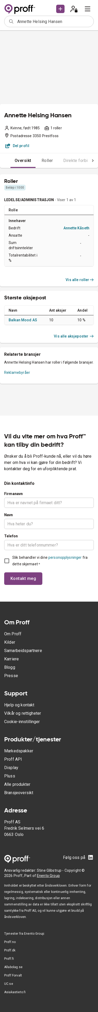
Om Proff (12, 633)
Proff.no (10, 942)
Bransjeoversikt (18, 792)
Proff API (13, 759)
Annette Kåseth (76, 228)
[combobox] (53, 21)
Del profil (17, 145)
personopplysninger (65, 557)
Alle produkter (17, 784)
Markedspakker (18, 750)
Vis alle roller (80, 280)
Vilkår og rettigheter (22, 713)
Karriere (11, 658)
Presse (11, 675)
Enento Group (48, 876)
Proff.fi (9, 959)
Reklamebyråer (17, 372)
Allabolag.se (13, 967)
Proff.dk (9, 950)
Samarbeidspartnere (23, 650)
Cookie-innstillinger (22, 721)
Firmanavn (13, 494)
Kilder (9, 642)
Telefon (11, 536)
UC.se (8, 984)
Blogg (9, 667)
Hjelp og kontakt (19, 704)
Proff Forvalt (13, 975)
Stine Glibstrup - (51, 870)
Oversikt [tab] (23, 160)
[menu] (87, 9)
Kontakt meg (23, 578)
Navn (8, 515)
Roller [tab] (47, 160)
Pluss (9, 775)
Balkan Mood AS (23, 320)
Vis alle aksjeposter (74, 336)
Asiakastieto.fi (15, 992)
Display (11, 767)
